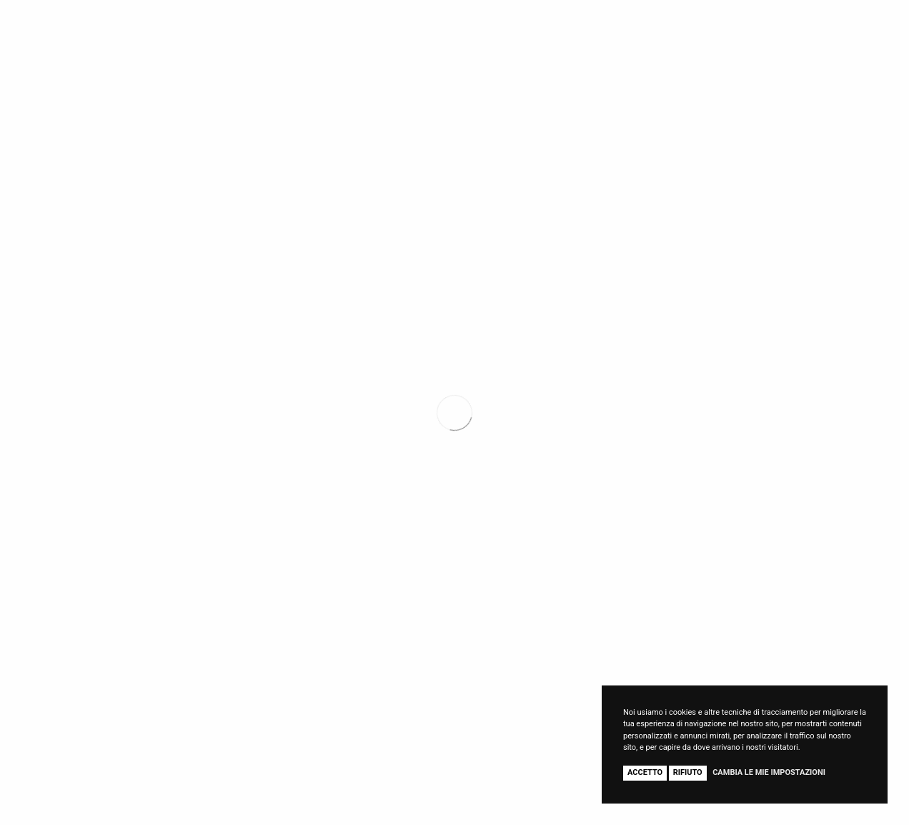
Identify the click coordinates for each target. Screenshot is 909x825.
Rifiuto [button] (687, 772)
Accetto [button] (644, 772)
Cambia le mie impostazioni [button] (768, 772)
